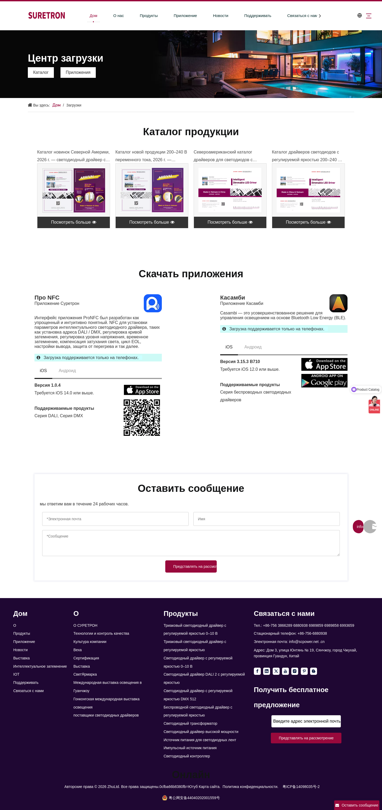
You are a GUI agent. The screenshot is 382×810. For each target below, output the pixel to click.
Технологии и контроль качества (101, 633)
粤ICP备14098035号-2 (301, 787)
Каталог (41, 72)
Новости (215, 15)
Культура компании (90, 642)
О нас (113, 15)
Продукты (144, 15)
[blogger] (313, 671)
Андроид (67, 370)
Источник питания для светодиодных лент (200, 740)
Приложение (180, 15)
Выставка (21, 658)
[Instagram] (294, 671)
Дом (88, 15)
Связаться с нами (298, 15)
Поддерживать (252, 15)
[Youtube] (285, 671)
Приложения (78, 72)
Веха (77, 650)
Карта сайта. (209, 787)
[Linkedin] (266, 671)
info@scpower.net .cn (306, 642)
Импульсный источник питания (190, 748)
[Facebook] (257, 671)
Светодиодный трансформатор (190, 723)
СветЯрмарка (85, 674)
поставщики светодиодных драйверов (106, 715)
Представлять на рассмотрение (195, 566)
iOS (43, 370)
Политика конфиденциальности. (250, 787)
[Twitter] (276, 671)
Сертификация (86, 658)
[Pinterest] (304, 671)
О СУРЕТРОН (85, 625)
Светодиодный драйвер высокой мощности (201, 732)
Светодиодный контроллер (187, 756)
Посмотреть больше (73, 222)
